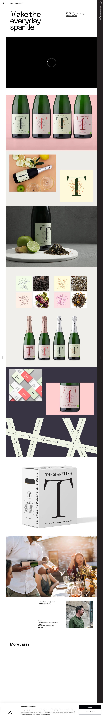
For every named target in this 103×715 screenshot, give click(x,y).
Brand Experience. (71, 15)
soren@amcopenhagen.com (46, 625)
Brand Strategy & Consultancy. (75, 14)
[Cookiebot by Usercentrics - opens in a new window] (10, 712)
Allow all (90, 696)
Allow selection (90, 700)
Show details (82, 712)
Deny (90, 705)
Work (11, 3)
